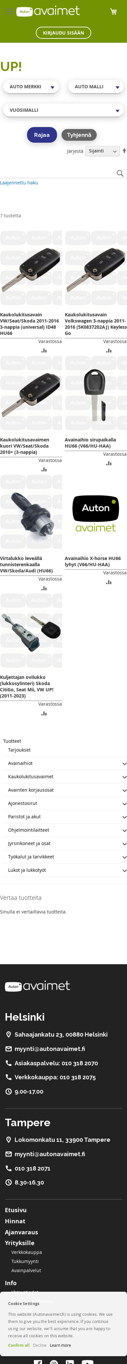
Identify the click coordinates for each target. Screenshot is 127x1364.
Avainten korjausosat (31, 790)
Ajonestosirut (22, 803)
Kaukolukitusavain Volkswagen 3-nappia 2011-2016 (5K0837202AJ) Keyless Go (96, 323)
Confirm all (19, 1345)
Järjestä (75, 151)
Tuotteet (12, 741)
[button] (44, 350)
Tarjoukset (19, 750)
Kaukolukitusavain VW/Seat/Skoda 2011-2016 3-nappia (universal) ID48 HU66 (29, 323)
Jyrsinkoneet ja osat (29, 843)
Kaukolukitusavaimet (30, 776)
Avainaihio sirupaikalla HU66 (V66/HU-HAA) (90, 443)
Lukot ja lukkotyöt (27, 870)
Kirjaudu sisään (63, 33)
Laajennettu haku (19, 182)
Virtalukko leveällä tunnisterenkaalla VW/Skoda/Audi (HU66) (26, 564)
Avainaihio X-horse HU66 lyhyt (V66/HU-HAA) (93, 561)
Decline (40, 1345)
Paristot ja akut (24, 816)
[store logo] (48, 11)
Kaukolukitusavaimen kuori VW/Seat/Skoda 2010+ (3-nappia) (24, 446)
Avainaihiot (20, 763)
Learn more (60, 1345)
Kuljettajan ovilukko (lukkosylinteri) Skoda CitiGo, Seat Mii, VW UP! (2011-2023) (26, 686)
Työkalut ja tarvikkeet (31, 857)
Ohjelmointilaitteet (28, 830)
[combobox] (31, 86)
